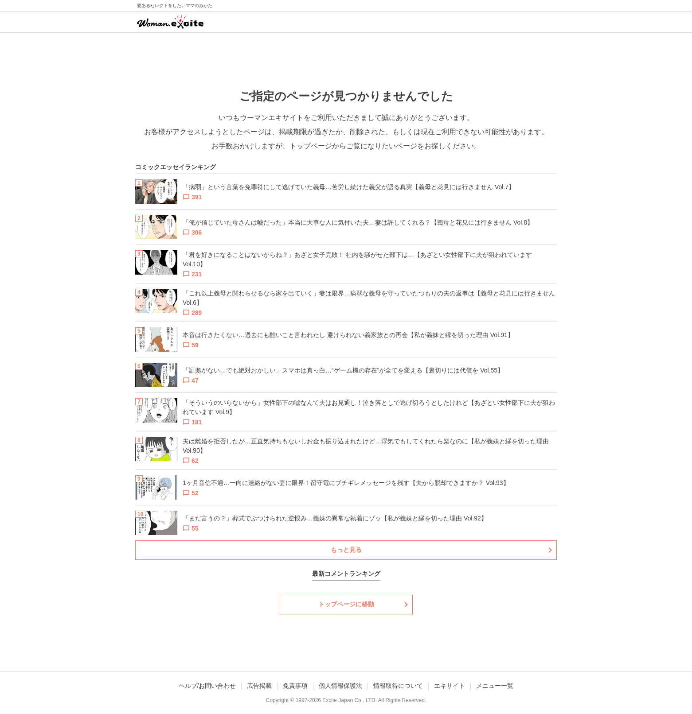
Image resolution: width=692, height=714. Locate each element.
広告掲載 (259, 685)
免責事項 (295, 685)
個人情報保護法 (340, 685)
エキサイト (449, 685)
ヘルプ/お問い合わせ (207, 685)
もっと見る (346, 549)
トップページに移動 (346, 604)
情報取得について (398, 685)
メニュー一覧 (494, 685)
